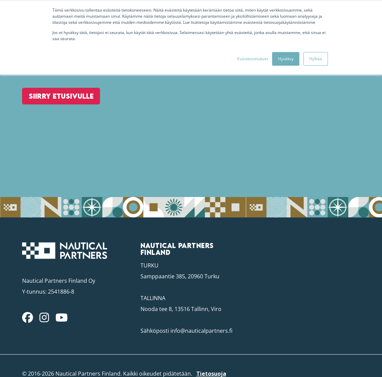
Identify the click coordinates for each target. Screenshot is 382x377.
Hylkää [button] (315, 59)
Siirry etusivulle (58, 114)
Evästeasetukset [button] (252, 59)
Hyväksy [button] (286, 59)
